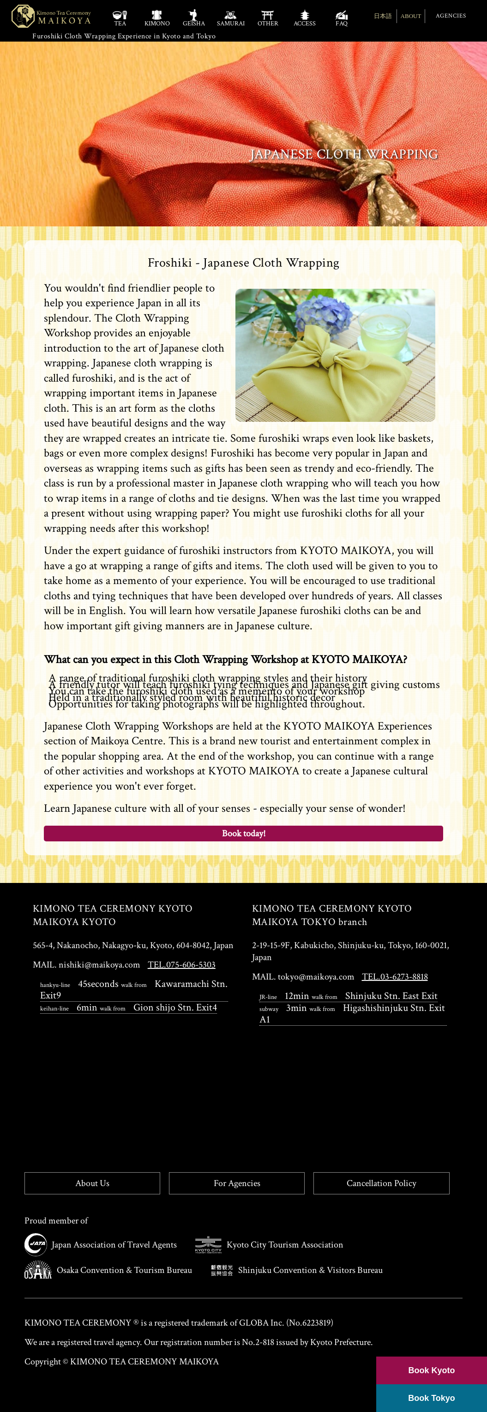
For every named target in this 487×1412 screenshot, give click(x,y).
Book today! (243, 834)
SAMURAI (231, 18)
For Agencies (237, 1183)
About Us (92, 1183)
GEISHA (193, 18)
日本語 (383, 15)
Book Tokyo (431, 1398)
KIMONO (157, 18)
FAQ (341, 18)
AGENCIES (451, 16)
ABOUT (411, 15)
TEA (120, 18)
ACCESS (304, 18)
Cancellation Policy (381, 1183)
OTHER (267, 18)
